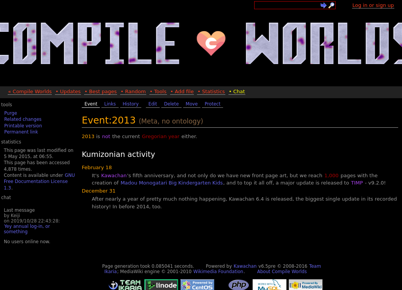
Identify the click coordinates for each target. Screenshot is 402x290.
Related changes (22, 119)
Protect (212, 104)
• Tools (158, 91)
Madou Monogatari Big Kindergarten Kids (172, 183)
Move (192, 104)
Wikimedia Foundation (218, 271)
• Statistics (211, 91)
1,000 (331, 175)
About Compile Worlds (282, 271)
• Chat (237, 91)
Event (90, 104)
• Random (133, 91)
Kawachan (113, 175)
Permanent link (21, 132)
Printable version (23, 126)
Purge (10, 113)
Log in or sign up (373, 5)
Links (110, 104)
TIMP (357, 183)
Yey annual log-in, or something (27, 229)
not (106, 136)
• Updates (68, 91)
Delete (171, 104)
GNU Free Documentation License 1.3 (39, 182)
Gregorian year (161, 136)
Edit (153, 104)
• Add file (182, 91)
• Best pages (100, 91)
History (131, 104)
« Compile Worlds (29, 91)
